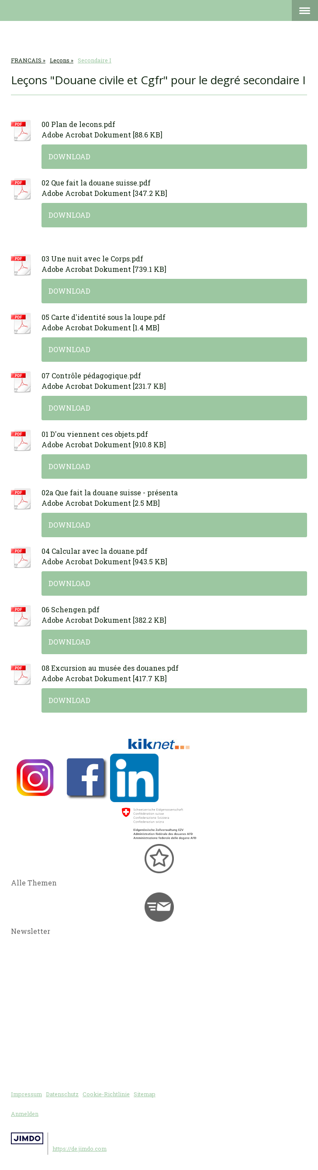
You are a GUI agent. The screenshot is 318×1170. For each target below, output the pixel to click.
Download (69, 156)
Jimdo (27, 1138)
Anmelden (24, 1113)
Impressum (26, 1094)
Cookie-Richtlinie (106, 1094)
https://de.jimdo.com (79, 1148)
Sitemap (145, 1094)
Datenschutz (62, 1094)
